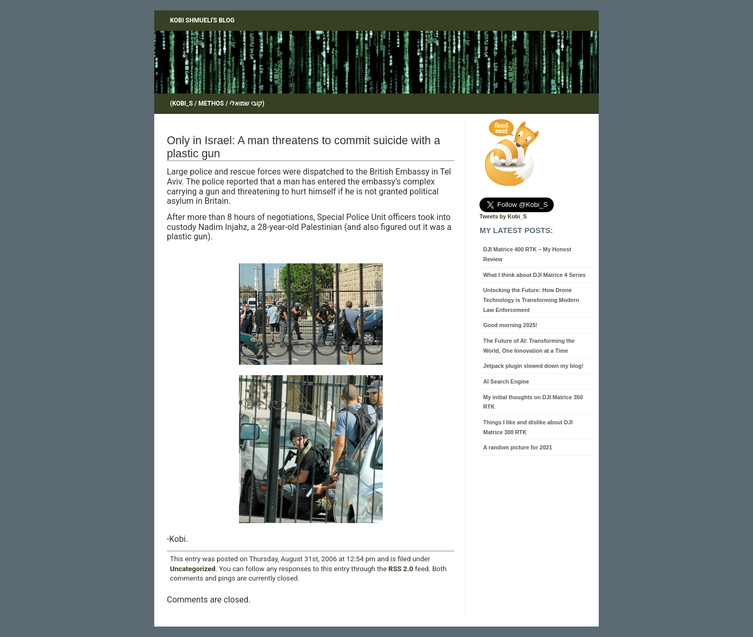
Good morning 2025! (510, 325)
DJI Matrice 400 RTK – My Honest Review (527, 254)
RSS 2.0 (401, 569)
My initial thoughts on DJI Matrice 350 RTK (533, 402)
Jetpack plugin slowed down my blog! (533, 366)
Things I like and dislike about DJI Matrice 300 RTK (528, 427)
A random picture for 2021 (517, 447)
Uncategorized (192, 569)
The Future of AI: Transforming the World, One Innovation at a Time (529, 346)
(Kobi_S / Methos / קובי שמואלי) (217, 103)
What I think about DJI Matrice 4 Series (534, 275)
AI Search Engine (506, 381)
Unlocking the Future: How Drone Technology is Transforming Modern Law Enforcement (531, 299)
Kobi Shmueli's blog (202, 20)
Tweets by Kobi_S (503, 216)
